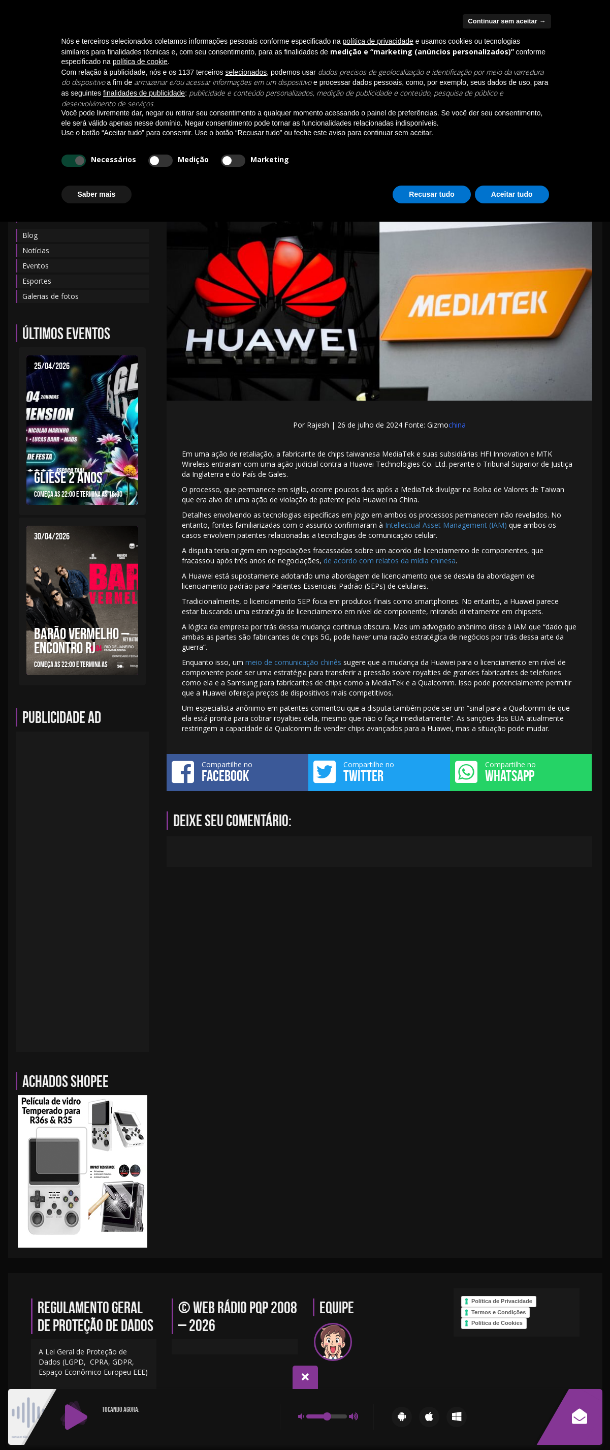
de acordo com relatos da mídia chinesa (390, 560)
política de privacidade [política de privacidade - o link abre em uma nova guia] (378, 1269)
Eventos (188, 98)
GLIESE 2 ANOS (68, 477)
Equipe (103, 98)
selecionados (246, 1300)
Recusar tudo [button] (431, 1422)
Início (32, 98)
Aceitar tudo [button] (512, 1422)
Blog (67, 98)
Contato (144, 98)
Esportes (36, 281)
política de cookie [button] (140, 1290)
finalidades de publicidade (144, 1321)
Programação (339, 98)
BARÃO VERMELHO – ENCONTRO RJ (82, 640)
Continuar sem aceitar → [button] (506, 1249)
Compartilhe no (237, 771)
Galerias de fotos (408, 98)
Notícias (233, 98)
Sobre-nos (282, 98)
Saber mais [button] (97, 1422)
